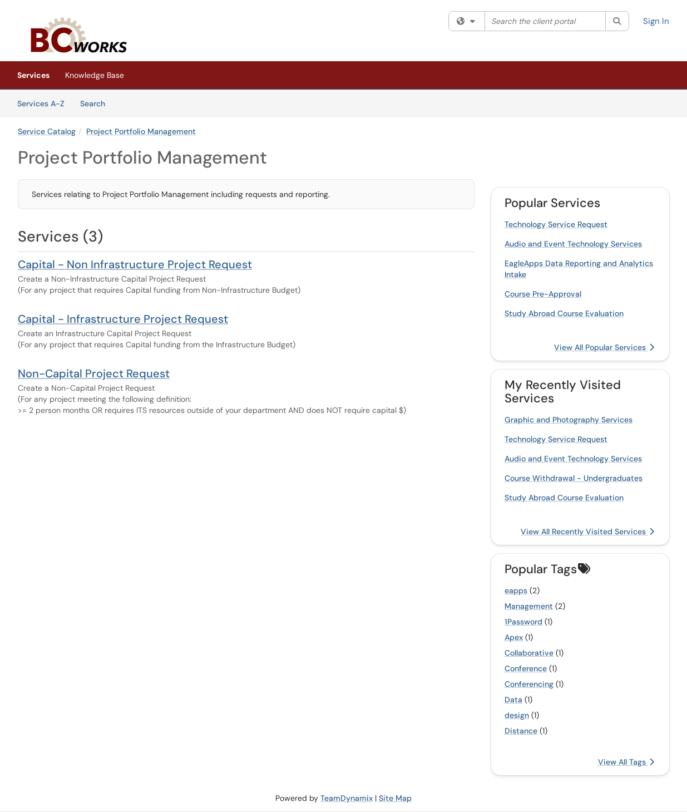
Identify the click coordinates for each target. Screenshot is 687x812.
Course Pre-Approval (543, 294)
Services (33, 75)
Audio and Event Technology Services (573, 244)
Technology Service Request (556, 224)
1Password (523, 622)
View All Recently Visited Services (587, 531)
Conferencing (529, 684)
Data (513, 700)
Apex (514, 637)
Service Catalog (47, 131)
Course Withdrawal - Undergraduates (573, 478)
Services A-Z (41, 104)
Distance (521, 731)
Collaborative (529, 653)
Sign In (656, 21)
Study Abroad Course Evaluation (564, 313)
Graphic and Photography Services (568, 420)
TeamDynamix (346, 798)
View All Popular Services (604, 347)
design (517, 715)
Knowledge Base (94, 75)
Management (529, 606)
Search (96, 103)
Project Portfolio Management (141, 131)
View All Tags (626, 762)
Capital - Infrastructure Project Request (123, 319)
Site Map (395, 798)
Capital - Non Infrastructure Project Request (135, 264)
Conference (526, 668)
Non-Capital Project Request (94, 373)
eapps (516, 590)
